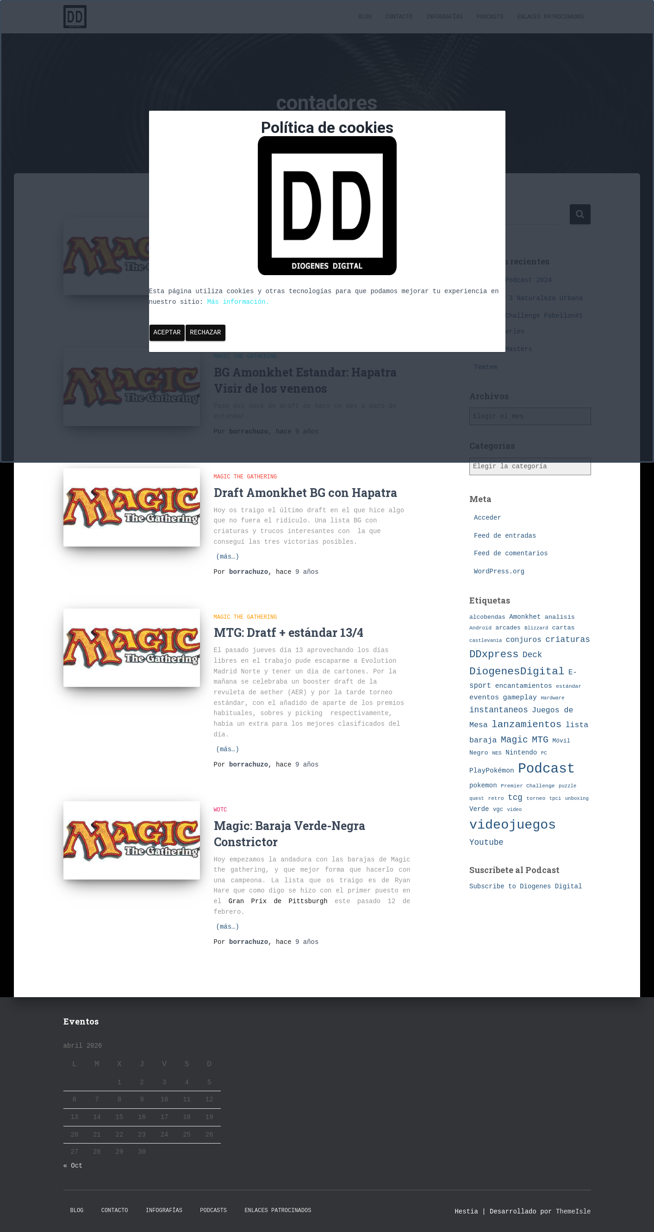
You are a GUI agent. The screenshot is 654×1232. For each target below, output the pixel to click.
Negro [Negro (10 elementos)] (478, 752)
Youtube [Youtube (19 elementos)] (486, 842)
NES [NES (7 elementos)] (497, 753)
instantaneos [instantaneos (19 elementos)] (498, 710)
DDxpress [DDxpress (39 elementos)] (494, 654)
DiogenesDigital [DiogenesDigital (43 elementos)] (517, 672)
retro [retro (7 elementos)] (496, 798)
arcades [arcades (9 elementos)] (507, 627)
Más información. (238, 302)
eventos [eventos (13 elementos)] (484, 697)
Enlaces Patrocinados (277, 1210)
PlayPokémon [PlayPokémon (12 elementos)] (491, 770)
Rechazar (205, 332)
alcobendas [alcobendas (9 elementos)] (487, 617)
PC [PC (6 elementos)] (544, 753)
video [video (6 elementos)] (514, 809)
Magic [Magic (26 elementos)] (514, 740)
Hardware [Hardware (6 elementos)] (552, 698)
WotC (220, 810)
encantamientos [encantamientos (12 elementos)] (523, 686)
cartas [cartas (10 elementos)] (563, 627)
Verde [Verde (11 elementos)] (479, 809)
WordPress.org (499, 571)
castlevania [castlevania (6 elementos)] (485, 640)
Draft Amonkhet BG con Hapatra (305, 492)
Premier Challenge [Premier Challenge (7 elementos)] (528, 786)
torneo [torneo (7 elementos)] (535, 798)
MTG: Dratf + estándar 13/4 (288, 632)
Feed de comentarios (511, 553)
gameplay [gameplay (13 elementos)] (520, 697)
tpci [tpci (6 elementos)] (555, 798)
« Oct (73, 1165)
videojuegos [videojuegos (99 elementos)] (512, 825)
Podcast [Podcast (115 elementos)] (546, 769)
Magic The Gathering (245, 477)
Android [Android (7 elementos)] (480, 628)
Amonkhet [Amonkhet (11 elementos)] (525, 617)
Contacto (114, 1210)
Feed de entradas (505, 536)
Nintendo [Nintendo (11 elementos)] (521, 752)
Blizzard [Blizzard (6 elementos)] (536, 628)
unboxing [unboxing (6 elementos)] (577, 798)
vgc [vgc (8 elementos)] (498, 809)
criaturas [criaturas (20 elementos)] (567, 639)
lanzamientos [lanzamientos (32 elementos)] (526, 724)
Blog (77, 1210)
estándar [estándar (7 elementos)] (568, 686)
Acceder (487, 518)
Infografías (164, 1210)
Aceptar (167, 332)
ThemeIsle (573, 1211)
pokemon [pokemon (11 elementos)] (483, 785)
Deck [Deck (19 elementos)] (532, 655)
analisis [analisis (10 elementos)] (560, 617)
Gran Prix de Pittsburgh (278, 901)
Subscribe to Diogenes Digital (525, 886)
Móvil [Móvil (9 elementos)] (561, 740)
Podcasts (213, 1210)
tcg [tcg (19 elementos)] (515, 797)
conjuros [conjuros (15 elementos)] (524, 640)
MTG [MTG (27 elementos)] (540, 740)
